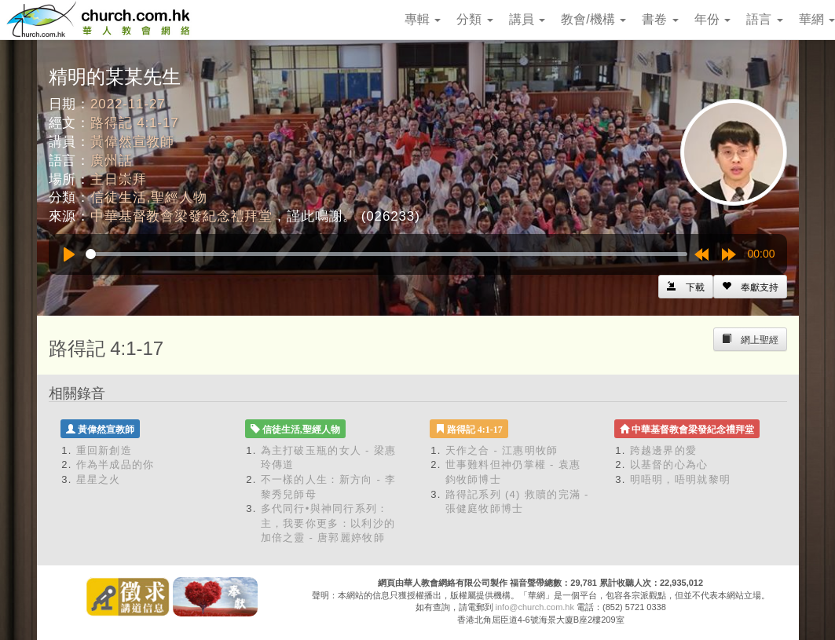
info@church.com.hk (535, 607)
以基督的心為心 (669, 464)
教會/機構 (593, 19)
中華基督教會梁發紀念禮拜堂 (181, 216)
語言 (764, 19)
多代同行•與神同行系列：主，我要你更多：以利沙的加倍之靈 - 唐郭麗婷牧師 (328, 523)
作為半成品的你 (115, 464)
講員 (527, 19)
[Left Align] (750, 286)
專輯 (423, 19)
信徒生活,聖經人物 (148, 197)
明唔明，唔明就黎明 (680, 479)
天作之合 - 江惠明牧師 (501, 450)
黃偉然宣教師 (132, 141)
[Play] (69, 254)
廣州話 (111, 160)
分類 (474, 19)
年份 (712, 19)
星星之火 (98, 479)
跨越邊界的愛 (664, 450)
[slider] (386, 254)
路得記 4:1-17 (134, 122)
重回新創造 (104, 450)
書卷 (660, 19)
